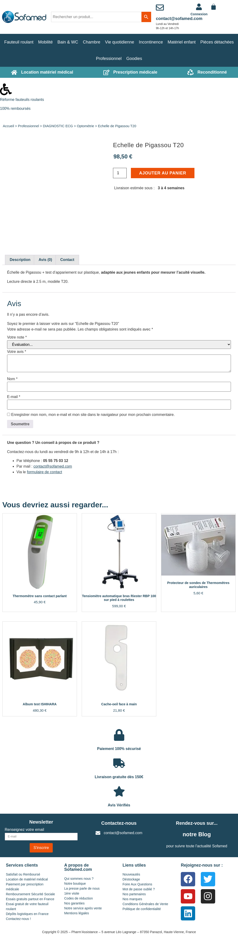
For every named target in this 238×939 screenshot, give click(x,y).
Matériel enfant (182, 42)
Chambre (91, 42)
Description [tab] (20, 260)
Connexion (198, 14)
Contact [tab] (67, 260)
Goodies (134, 58)
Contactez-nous (119, 823)
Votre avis (16, 352)
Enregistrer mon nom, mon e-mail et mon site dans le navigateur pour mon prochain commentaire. (93, 415)
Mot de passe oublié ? (139, 889)
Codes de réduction (78, 898)
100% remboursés (15, 108)
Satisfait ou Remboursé (23, 874)
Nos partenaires (134, 894)
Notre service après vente (83, 908)
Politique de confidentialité (142, 909)
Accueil (8, 126)
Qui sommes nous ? (79, 878)
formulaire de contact (44, 472)
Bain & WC (67, 42)
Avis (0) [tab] (45, 260)
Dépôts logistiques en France (27, 914)
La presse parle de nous (82, 888)
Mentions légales (76, 913)
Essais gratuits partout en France (30, 899)
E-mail (13, 397)
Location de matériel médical (27, 879)
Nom (12, 379)
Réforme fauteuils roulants (22, 100)
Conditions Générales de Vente (145, 904)
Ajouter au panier (162, 173)
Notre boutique (75, 883)
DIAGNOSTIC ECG (58, 126)
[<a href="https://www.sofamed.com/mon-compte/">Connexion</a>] (199, 7)
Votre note (17, 337)
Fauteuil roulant (18, 42)
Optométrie (85, 126)
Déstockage (131, 879)
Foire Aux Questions (137, 884)
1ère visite (71, 893)
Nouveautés (131, 874)
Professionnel (108, 58)
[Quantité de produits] (120, 173)
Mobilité (45, 42)
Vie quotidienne (119, 42)
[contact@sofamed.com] (160, 8)
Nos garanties (74, 903)
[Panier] (213, 7)
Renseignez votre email (24, 830)
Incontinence (151, 42)
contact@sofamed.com (179, 18)
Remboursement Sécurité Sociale (30, 894)
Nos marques (132, 899)
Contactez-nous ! (18, 919)
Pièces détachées (217, 42)
